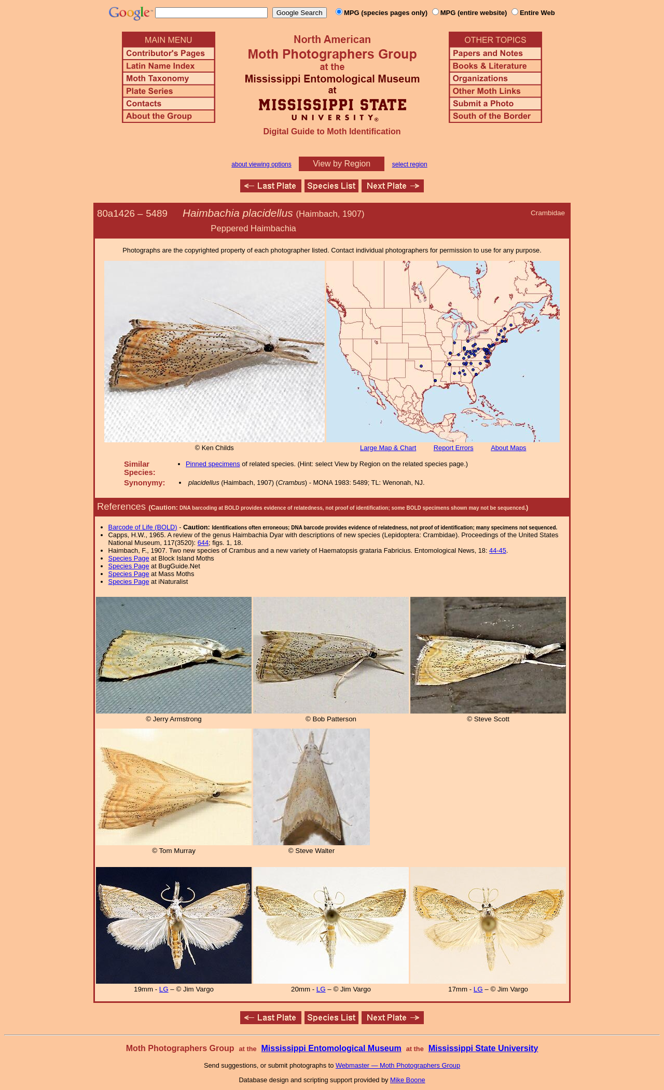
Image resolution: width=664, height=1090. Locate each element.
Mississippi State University (483, 1048)
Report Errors (454, 448)
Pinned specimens (213, 464)
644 (203, 543)
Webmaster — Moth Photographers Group (398, 1065)
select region (409, 164)
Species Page (128, 558)
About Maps (508, 448)
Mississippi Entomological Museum (331, 1048)
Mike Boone (407, 1080)
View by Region (341, 163)
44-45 (497, 550)
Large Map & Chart (388, 448)
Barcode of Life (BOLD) (142, 527)
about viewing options (261, 164)
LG (164, 989)
